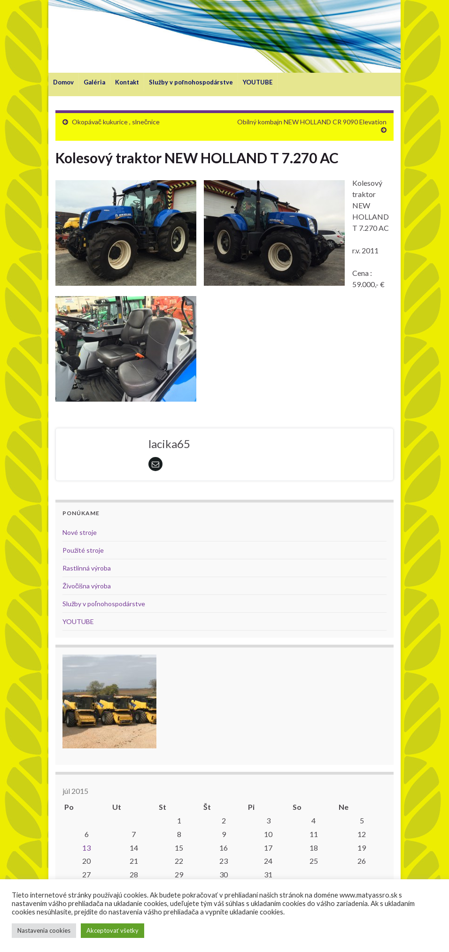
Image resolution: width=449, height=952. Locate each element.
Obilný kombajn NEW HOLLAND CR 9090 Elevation (312, 122)
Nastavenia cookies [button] (43, 930)
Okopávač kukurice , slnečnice (116, 122)
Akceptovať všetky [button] (112, 930)
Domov (63, 82)
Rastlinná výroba (86, 568)
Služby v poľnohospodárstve (191, 82)
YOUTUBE (257, 82)
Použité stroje (83, 550)
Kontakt (127, 82)
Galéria (94, 82)
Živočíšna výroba (86, 586)
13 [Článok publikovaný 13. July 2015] (86, 847)
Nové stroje (79, 532)
